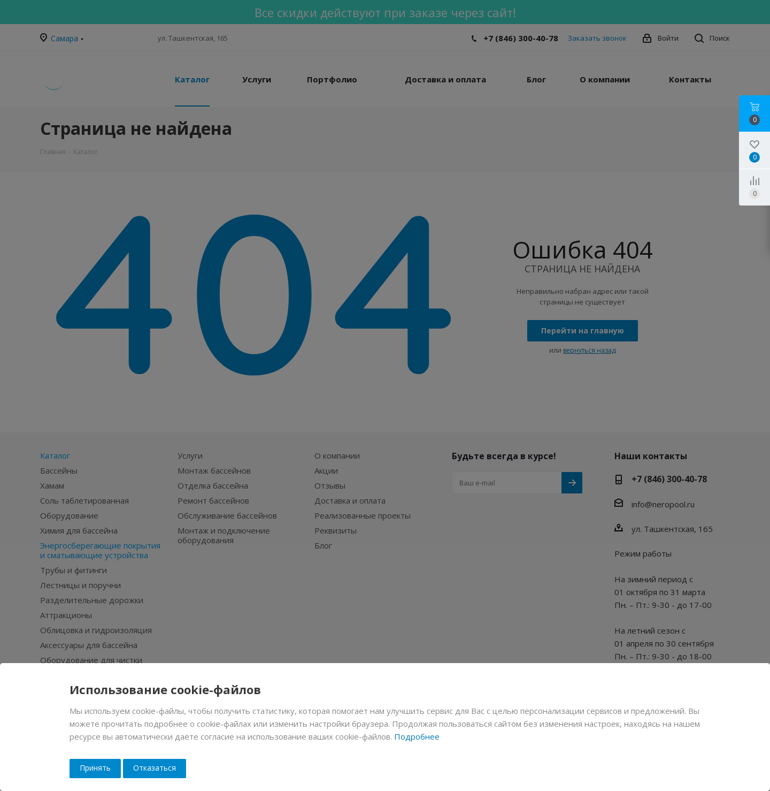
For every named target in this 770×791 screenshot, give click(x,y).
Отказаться (154, 768)
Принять (95, 768)
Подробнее (417, 736)
